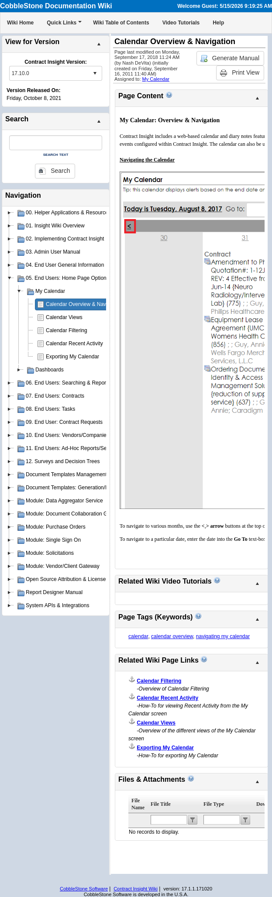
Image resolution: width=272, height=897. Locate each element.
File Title (161, 804)
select (95, 73)
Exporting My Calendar (72, 357)
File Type (213, 804)
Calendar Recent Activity (74, 343)
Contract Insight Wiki (136, 888)
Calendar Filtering (66, 330)
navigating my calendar (223, 636)
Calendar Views (64, 317)
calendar (138, 636)
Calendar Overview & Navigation (83, 304)
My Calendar (155, 79)
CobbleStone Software (84, 888)
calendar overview (172, 636)
